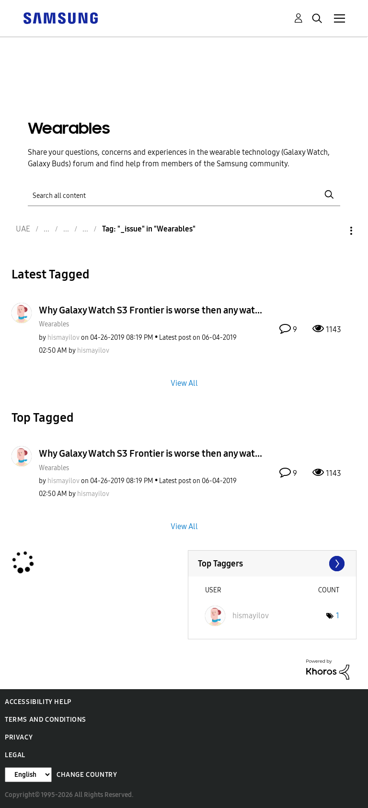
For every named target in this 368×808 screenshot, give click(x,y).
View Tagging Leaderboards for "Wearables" (272, 564)
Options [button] (335, 230)
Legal (15, 755)
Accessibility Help (38, 702)
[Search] (184, 195)
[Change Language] (28, 774)
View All (184, 383)
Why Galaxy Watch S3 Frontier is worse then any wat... (150, 310)
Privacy (19, 737)
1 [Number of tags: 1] (337, 615)
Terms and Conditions (45, 720)
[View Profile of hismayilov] (63, 338)
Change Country (87, 775)
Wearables (54, 324)
